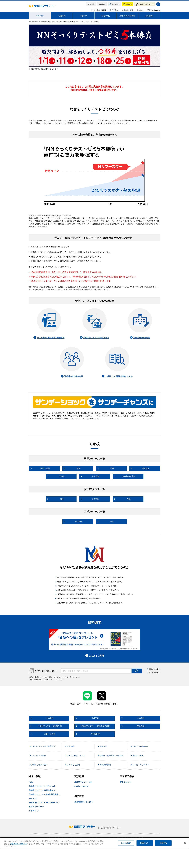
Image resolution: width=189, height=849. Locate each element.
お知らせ (140, 10)
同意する (163, 843)
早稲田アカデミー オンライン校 (42, 786)
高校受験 (61, 16)
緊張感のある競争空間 (72, 376)
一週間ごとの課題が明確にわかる (117, 376)
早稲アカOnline (153, 10)
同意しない (144, 843)
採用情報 (114, 10)
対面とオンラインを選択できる (94, 337)
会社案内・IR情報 (99, 10)
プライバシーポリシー (18, 844)
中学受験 (40, 16)
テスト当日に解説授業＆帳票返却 (48, 337)
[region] (94, 843)
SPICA (33, 798)
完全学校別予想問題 (140, 337)
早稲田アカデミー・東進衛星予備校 (45, 794)
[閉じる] (185, 843)
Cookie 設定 (126, 843)
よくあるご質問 (127, 10)
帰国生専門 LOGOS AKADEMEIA (44, 802)
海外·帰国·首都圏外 (127, 16)
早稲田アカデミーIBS (83, 782)
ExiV (31, 782)
